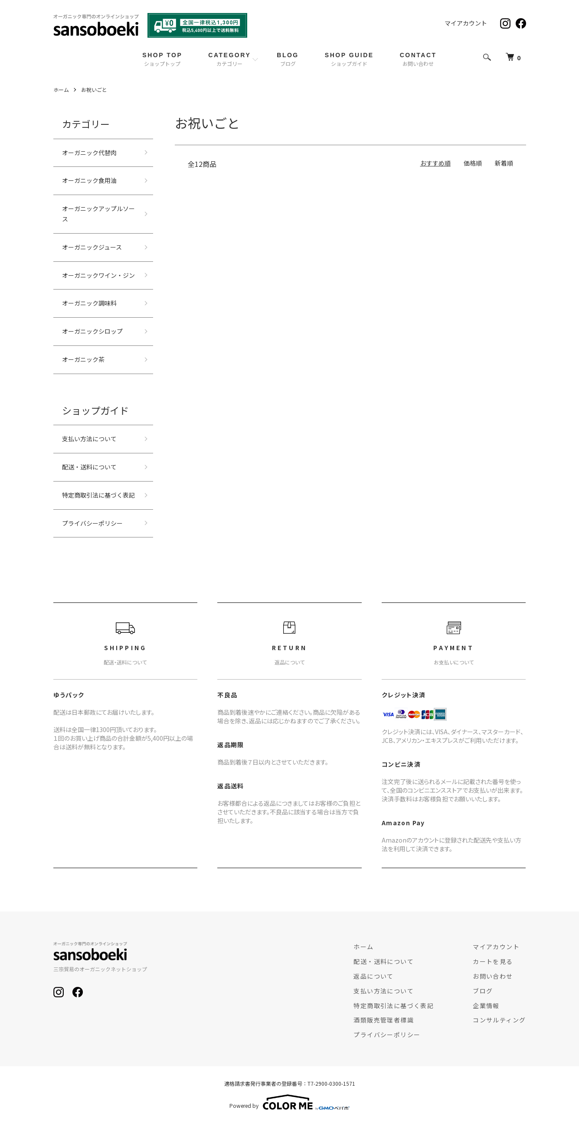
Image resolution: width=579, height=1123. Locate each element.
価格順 (473, 163)
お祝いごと (94, 89)
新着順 (504, 163)
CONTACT (418, 59)
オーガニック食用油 (89, 180)
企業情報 (486, 1005)
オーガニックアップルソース (98, 213)
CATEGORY (229, 59)
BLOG (288, 59)
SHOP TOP (162, 59)
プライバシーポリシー (92, 523)
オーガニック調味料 (89, 303)
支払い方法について (89, 438)
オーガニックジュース (92, 247)
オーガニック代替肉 (89, 152)
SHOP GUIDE (349, 59)
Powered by (289, 1102)
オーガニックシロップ (92, 331)
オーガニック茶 (83, 359)
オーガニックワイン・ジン (98, 275)
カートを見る (493, 961)
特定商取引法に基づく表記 (98, 495)
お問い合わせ (493, 976)
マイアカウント (466, 23)
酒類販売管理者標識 (383, 1020)
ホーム (61, 89)
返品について (373, 976)
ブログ (483, 990)
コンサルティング (499, 1020)
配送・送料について (89, 466)
